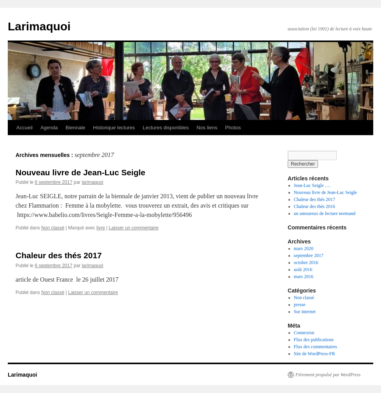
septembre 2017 (308, 255)
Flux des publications (314, 339)
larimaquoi (92, 182)
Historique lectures (114, 127)
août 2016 (303, 269)
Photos (233, 127)
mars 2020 (303, 248)
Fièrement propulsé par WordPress (327, 374)
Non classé (52, 228)
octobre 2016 (306, 262)
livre (100, 228)
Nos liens (207, 127)
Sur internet (305, 311)
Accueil (24, 127)
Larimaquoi (39, 26)
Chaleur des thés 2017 (59, 255)
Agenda (49, 127)
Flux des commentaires (315, 346)
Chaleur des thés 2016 (314, 206)
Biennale (76, 127)
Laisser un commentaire (134, 228)
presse (300, 304)
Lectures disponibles (166, 127)
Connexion (304, 332)
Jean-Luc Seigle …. (312, 185)
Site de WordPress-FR (314, 353)
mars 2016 (303, 276)
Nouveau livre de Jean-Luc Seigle (80, 172)
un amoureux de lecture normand (325, 213)
